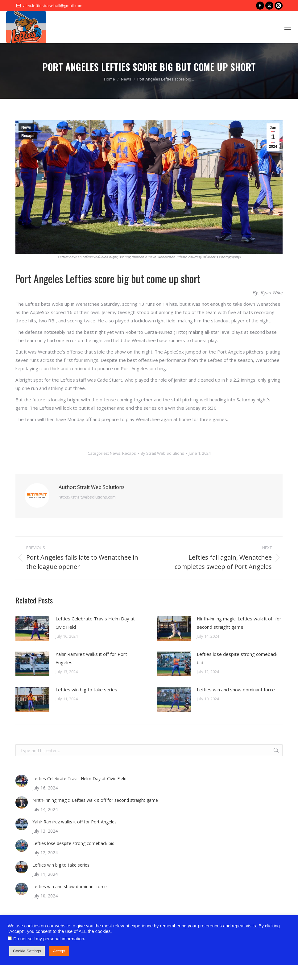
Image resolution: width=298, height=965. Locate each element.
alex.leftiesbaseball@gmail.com (52, 5)
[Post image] (32, 628)
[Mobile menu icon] (288, 27)
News (26, 127)
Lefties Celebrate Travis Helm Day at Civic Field (95, 622)
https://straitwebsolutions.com (87, 497)
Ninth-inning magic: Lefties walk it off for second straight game (239, 622)
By (162, 453)
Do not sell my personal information (48, 938)
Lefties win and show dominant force (236, 689)
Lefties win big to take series (86, 689)
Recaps (28, 136)
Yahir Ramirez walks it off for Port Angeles (91, 658)
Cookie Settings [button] (27, 951)
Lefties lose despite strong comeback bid (237, 658)
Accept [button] (59, 951)
